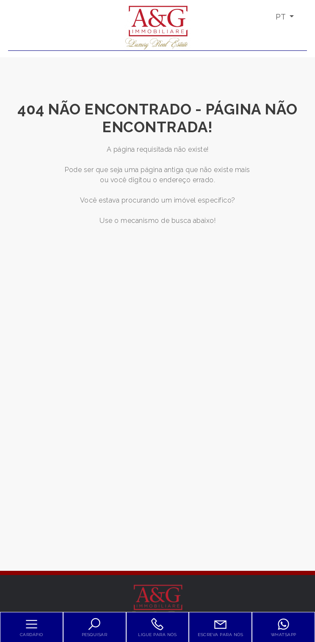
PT (281, 16)
